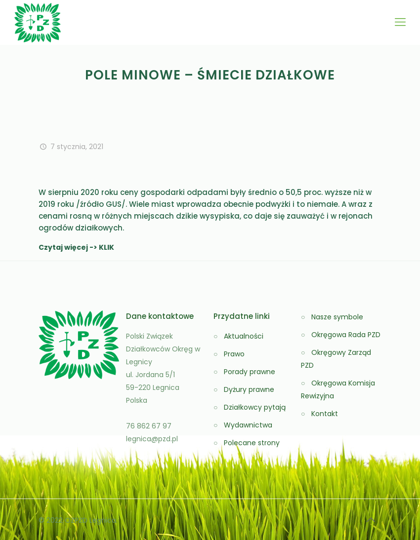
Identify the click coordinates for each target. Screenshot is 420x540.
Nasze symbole (337, 317)
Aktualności (243, 336)
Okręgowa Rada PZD (345, 335)
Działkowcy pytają (255, 407)
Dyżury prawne (249, 389)
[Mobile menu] (400, 22)
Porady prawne (249, 372)
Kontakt (324, 414)
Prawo (234, 354)
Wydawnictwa (248, 425)
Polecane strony (252, 443)
